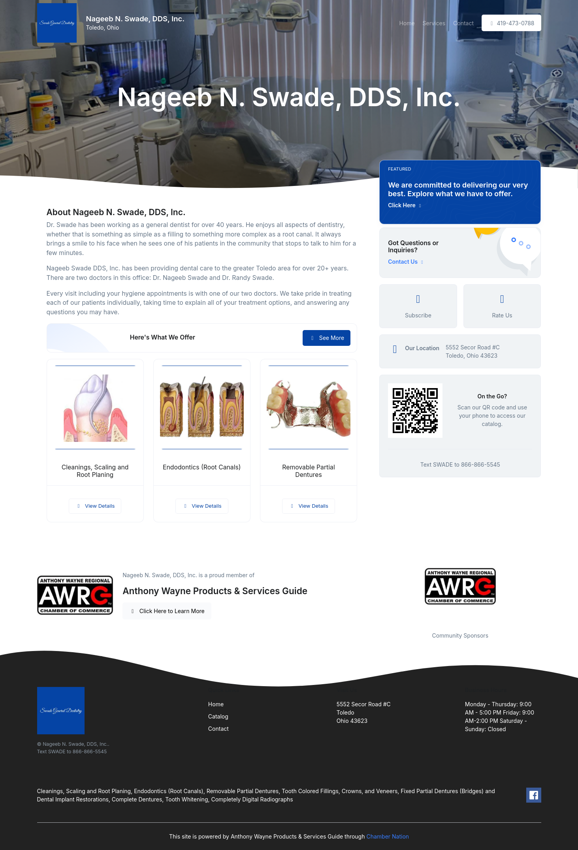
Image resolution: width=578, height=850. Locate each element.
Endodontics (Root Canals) (202, 467)
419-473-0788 (511, 23)
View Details (95, 506)
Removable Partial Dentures (308, 470)
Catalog (218, 716)
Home (406, 23)
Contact (463, 23)
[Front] (58, 23)
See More (326, 337)
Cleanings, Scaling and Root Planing (95, 470)
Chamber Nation (387, 836)
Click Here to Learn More (167, 611)
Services (434, 23)
